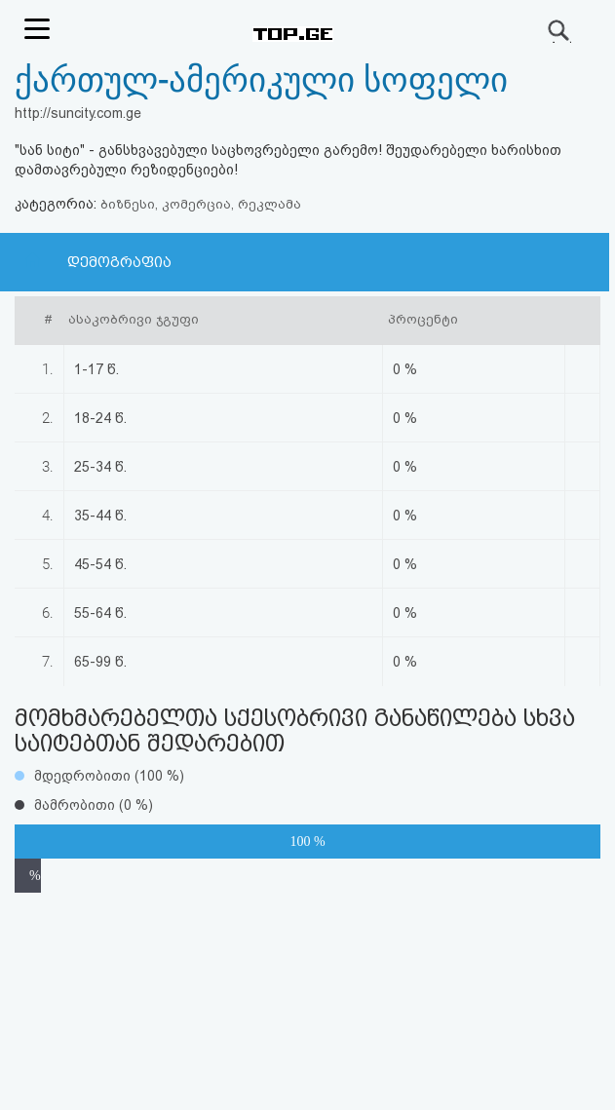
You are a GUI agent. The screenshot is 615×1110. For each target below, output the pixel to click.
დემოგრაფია (119, 262)
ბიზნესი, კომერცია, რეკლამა (200, 204)
